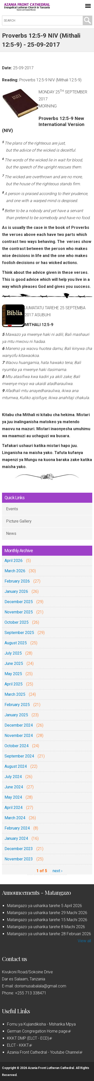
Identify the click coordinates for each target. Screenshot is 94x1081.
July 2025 (13, 653)
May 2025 (13, 673)
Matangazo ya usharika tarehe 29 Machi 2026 (47, 912)
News (11, 533)
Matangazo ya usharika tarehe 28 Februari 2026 (49, 933)
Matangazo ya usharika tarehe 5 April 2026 (44, 905)
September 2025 (19, 632)
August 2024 (16, 766)
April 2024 (14, 807)
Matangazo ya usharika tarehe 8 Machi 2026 (46, 926)
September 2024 (19, 756)
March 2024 (15, 817)
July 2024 (13, 776)
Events (12, 508)
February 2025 (17, 704)
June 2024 (14, 787)
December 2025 (19, 601)
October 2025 (17, 622)
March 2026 (15, 570)
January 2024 (16, 838)
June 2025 (14, 663)
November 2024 (19, 735)
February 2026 (17, 581)
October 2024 (17, 745)
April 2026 (14, 560)
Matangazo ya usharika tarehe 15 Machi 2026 (47, 919)
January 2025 (16, 715)
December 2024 (19, 725)
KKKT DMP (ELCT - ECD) (29, 1038)
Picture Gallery (19, 521)
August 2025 (16, 643)
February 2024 (17, 828)
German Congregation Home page (39, 1031)
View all (84, 940)
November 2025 (19, 612)
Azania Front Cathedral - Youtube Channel (44, 1052)
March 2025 (15, 694)
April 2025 (14, 684)
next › (57, 870)
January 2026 (16, 591)
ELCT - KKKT (19, 1045)
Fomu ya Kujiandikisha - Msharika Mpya (41, 1024)
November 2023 (19, 859)
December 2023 (19, 848)
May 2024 (13, 797)
